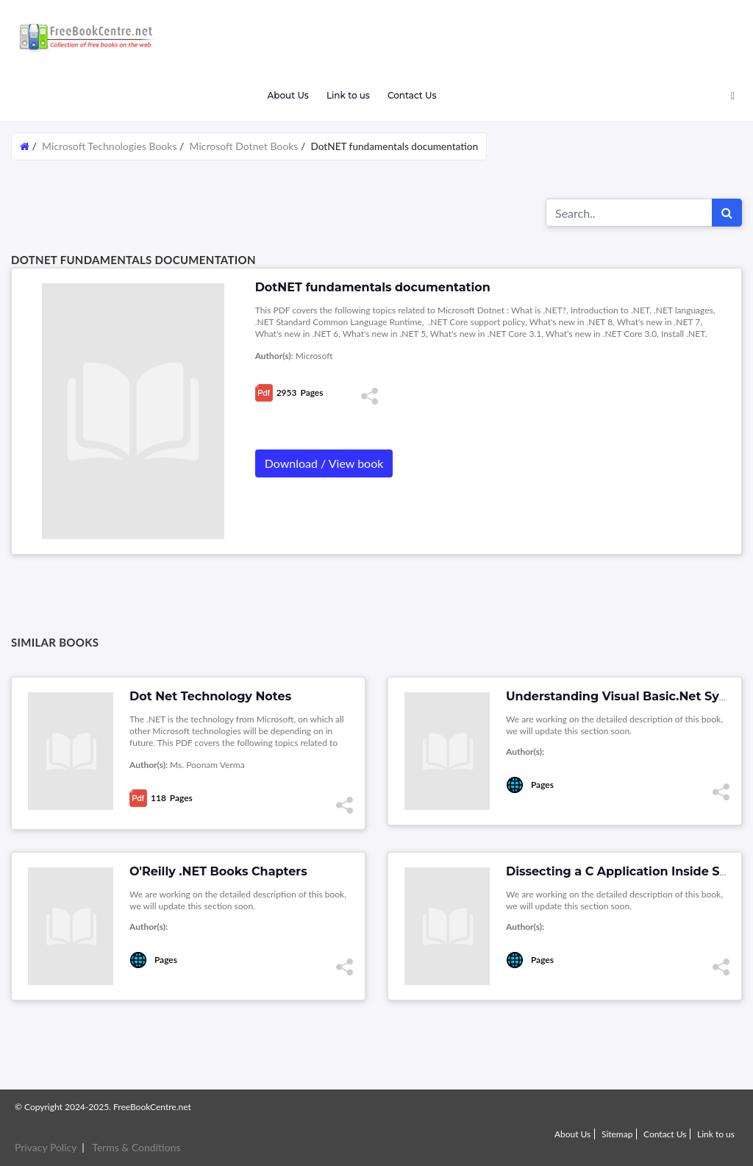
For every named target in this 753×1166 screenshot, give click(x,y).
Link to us (348, 95)
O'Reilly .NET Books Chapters (218, 871)
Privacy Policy (45, 1147)
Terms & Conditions (136, 1147)
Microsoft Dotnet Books (244, 146)
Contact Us (412, 95)
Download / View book (324, 463)
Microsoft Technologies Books (109, 146)
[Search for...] (629, 213)
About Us (287, 95)
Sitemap (617, 1134)
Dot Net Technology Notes (210, 696)
